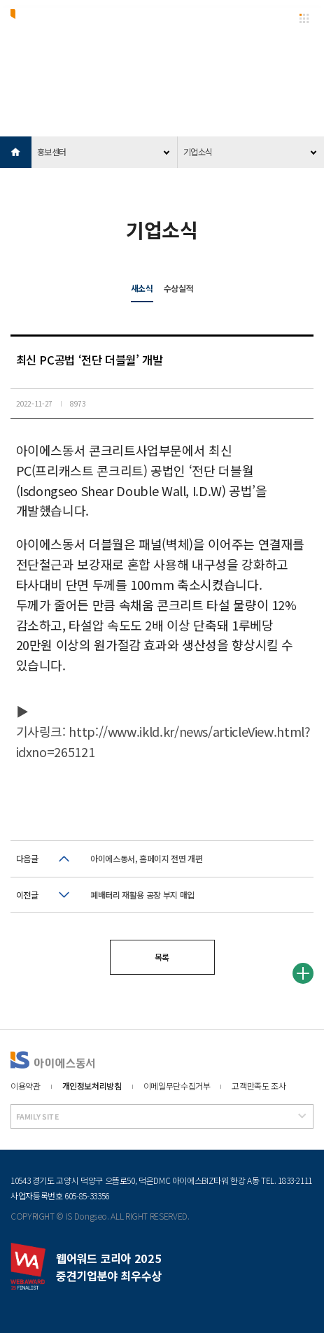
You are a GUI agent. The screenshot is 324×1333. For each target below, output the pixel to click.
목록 (162, 957)
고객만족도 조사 (259, 1086)
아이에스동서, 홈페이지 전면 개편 (146, 858)
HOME (15, 152)
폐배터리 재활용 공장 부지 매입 (142, 895)
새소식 (142, 288)
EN (278, 18)
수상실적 (179, 288)
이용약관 (25, 1086)
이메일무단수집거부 (177, 1086)
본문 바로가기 (0, 0)
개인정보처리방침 (92, 1086)
